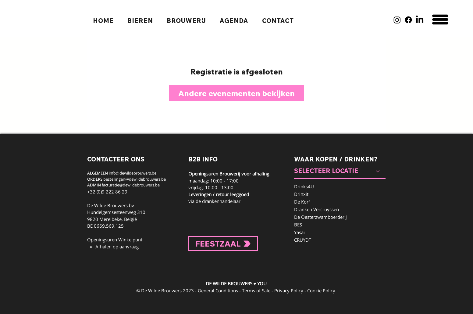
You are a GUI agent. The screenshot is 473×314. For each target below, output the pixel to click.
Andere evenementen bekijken (236, 93)
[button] (440, 19)
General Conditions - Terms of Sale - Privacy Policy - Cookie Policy (266, 290)
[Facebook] (408, 19)
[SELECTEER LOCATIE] (340, 171)
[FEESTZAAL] (223, 243)
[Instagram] (397, 19)
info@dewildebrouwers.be (132, 173)
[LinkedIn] (419, 19)
